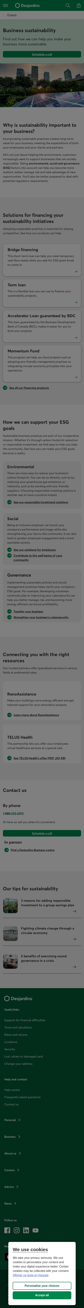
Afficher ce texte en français (30, 1275)
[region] (41, 1273)
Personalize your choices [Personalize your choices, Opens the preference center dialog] (42, 1285)
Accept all (42, 1295)
